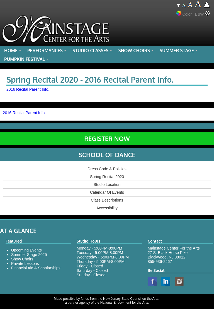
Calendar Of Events (107, 192)
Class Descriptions (107, 200)
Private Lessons (25, 263)
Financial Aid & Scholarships (35, 268)
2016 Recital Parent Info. (27, 89)
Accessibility (107, 208)
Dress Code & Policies (106, 169)
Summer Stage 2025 (29, 254)
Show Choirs (22, 259)
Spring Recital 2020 (107, 176)
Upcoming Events (26, 250)
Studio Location (107, 184)
